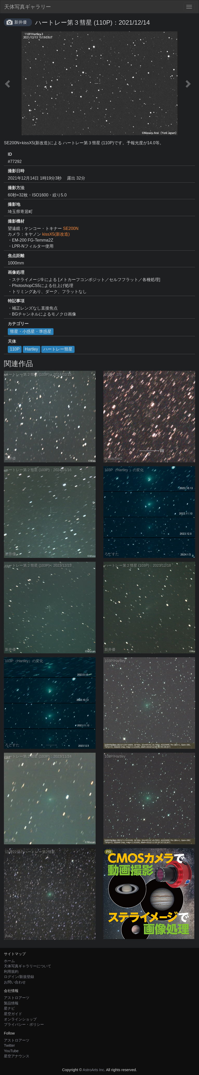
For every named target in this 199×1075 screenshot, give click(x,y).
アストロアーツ (16, 998)
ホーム (9, 961)
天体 (12, 341)
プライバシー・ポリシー (24, 1024)
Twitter (9, 1045)
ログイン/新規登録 (19, 977)
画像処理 (16, 272)
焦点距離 (16, 256)
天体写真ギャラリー (27, 7)
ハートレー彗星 (57, 349)
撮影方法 (16, 188)
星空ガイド (13, 1014)
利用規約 (11, 971)
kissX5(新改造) (56, 234)
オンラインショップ (20, 1019)
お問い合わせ (15, 982)
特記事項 (16, 301)
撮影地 (14, 204)
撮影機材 (16, 221)
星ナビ (9, 1008)
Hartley (31, 349)
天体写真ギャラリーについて (27, 966)
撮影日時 (16, 171)
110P (14, 349)
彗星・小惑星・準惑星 (30, 331)
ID (10, 154)
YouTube (11, 1051)
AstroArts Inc (93, 1070)
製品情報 (11, 1003)
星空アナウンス (16, 1056)
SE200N (70, 228)
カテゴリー (18, 323)
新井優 (20, 22)
